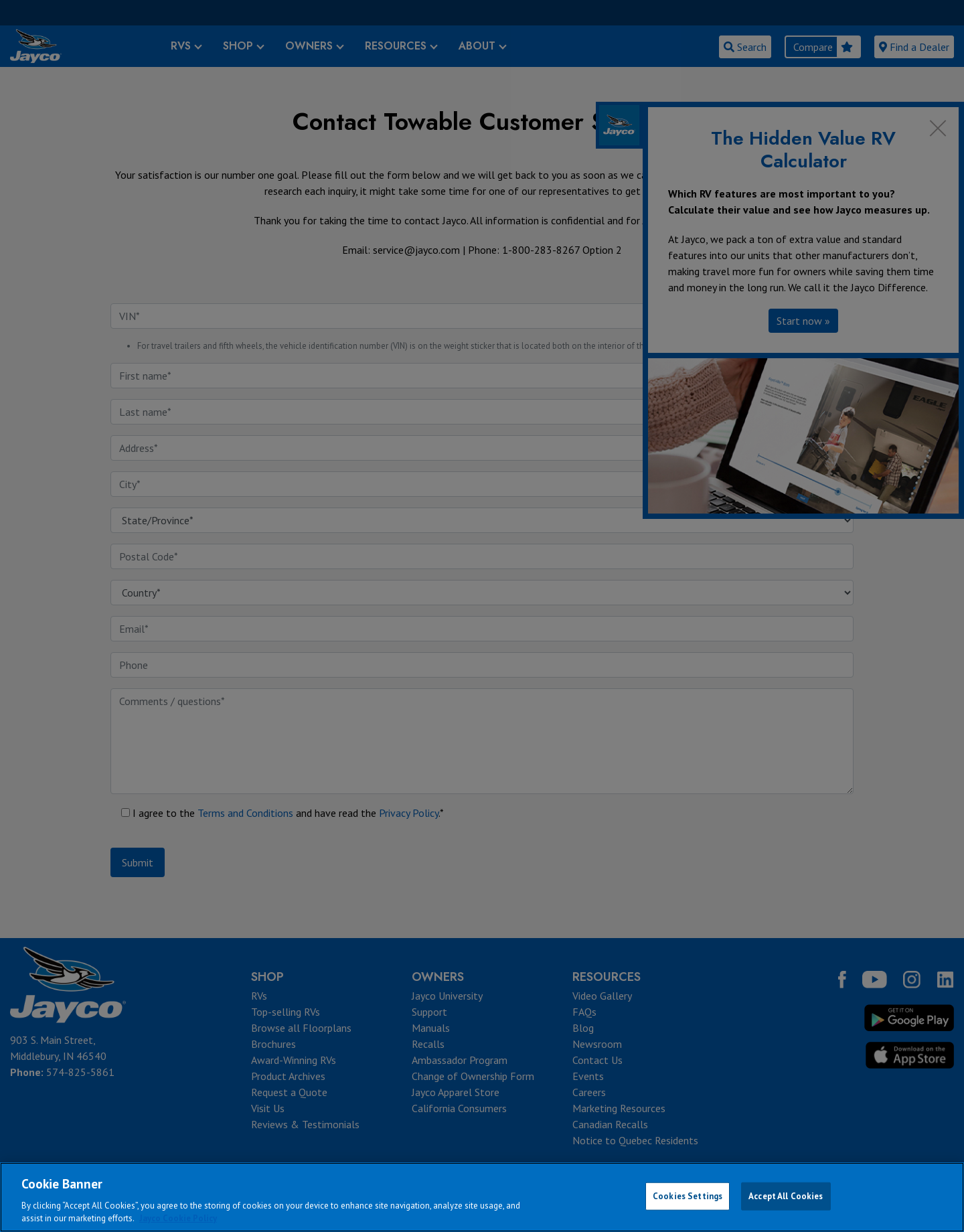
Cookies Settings (687, 1196)
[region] (482, 1197)
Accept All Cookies (785, 1196)
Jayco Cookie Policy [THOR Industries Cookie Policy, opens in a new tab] (178, 1218)
